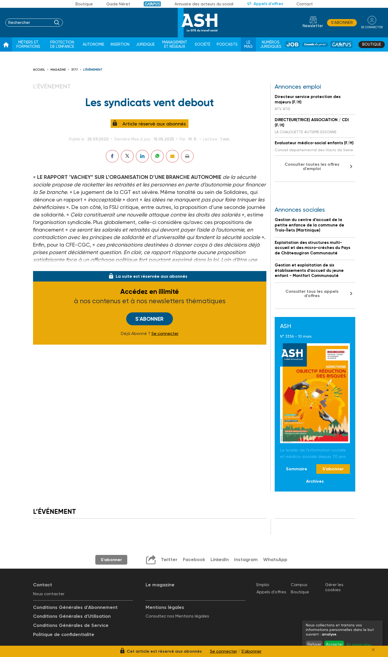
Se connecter (165, 333)
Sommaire (296, 468)
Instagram (246, 559)
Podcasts (227, 44)
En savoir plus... (360, 644)
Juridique (145, 44)
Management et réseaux (174, 44)
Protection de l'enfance (62, 44)
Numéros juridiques (270, 44)
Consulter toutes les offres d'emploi (312, 166)
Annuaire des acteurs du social (204, 4)
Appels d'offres (268, 3)
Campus (152, 4)
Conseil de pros (315, 44)
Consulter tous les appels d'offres (312, 293)
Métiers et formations (28, 44)
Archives (315, 481)
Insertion (120, 44)
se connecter (372, 27)
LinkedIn (220, 559)
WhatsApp (275, 559)
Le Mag (248, 44)
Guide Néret (118, 4)
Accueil (39, 69)
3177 (74, 69)
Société (202, 44)
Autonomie (93, 44)
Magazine (58, 69)
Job (292, 44)
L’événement (93, 69)
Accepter (334, 644)
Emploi (262, 584)
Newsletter (313, 26)
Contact (304, 4)
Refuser (314, 644)
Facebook (194, 559)
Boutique (84, 4)
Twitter (169, 559)
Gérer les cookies (334, 587)
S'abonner (342, 22)
